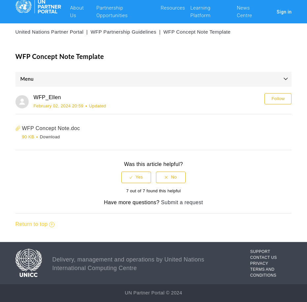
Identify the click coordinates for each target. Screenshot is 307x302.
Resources (173, 8)
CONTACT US (263, 257)
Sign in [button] (284, 11)
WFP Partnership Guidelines (123, 32)
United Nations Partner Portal (49, 32)
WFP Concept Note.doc (51, 128)
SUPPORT (260, 251)
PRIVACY (259, 263)
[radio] (136, 177)
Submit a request (182, 202)
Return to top (35, 224)
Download (50, 136)
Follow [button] (278, 98)
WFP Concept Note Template (197, 32)
